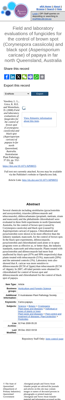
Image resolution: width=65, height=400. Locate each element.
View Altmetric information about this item (38, 119)
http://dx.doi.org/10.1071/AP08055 (40, 180)
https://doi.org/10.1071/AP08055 (19, 166)
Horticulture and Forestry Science (34, 288)
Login (35, 13)
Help (59, 9)
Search (50, 9)
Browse (40, 9)
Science (22, 306)
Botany (32, 306)
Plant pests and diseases (30, 308)
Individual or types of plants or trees (37, 310)
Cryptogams (44, 306)
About (57, 6)
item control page (54, 338)
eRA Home (45, 6)
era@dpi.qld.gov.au (41, 18)
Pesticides (23, 319)
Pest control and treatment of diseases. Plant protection (39, 315)
